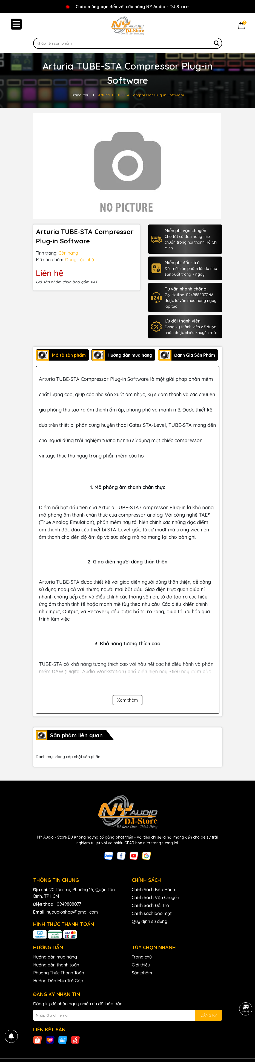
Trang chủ (142, 957)
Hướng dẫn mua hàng (55, 957)
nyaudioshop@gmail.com (72, 912)
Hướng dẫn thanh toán (56, 965)
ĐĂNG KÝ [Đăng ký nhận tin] (208, 1015)
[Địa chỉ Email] (127, 1015)
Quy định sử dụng (149, 921)
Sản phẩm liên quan (76, 735)
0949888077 (69, 904)
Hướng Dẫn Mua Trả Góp (58, 980)
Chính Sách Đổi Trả (150, 905)
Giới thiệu (141, 965)
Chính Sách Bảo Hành (153, 889)
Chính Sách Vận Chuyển (155, 897)
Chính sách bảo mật (152, 913)
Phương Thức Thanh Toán (58, 972)
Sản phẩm (142, 972)
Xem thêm (127, 700)
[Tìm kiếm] (217, 43)
